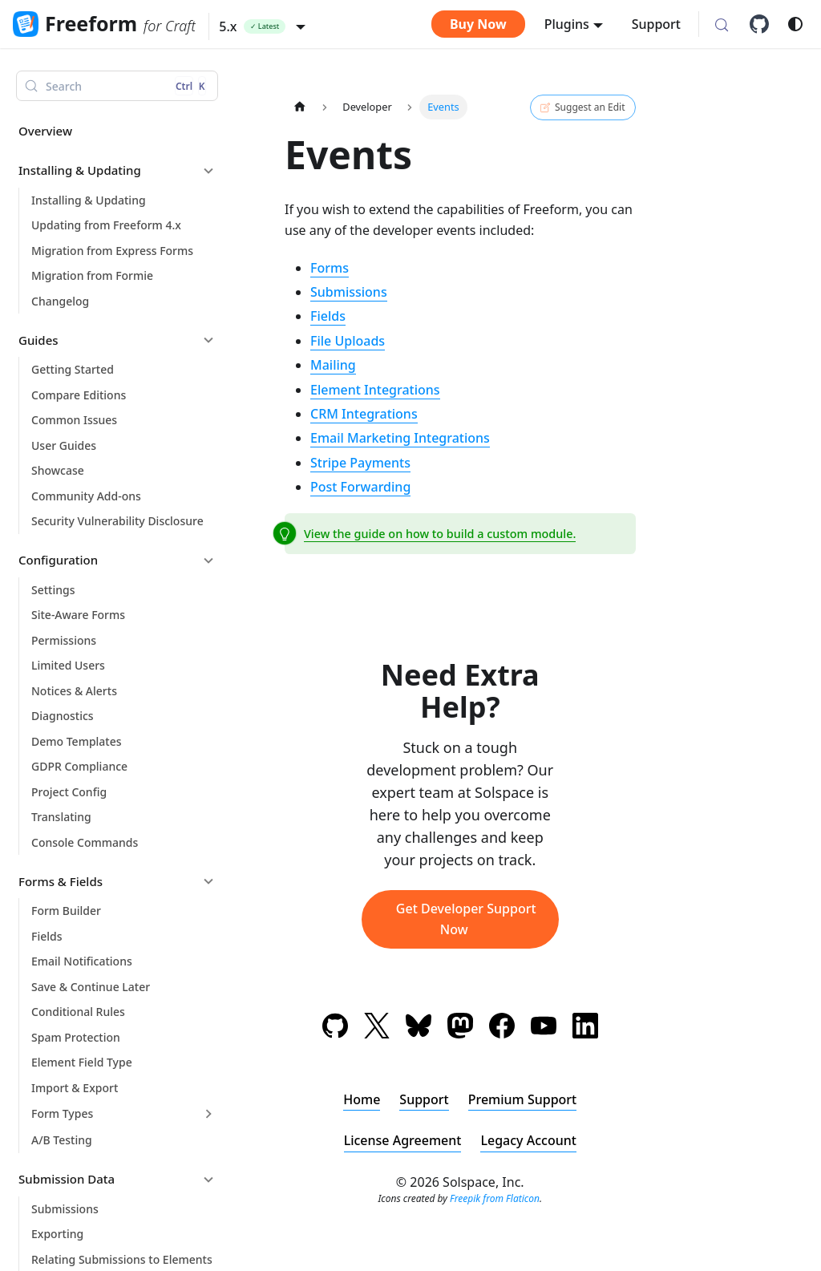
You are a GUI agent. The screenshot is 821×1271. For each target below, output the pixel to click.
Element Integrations (375, 390)
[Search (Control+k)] (721, 25)
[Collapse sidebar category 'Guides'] (208, 340)
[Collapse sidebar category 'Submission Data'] (208, 1179)
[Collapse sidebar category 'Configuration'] (208, 560)
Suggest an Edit (582, 107)
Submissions (348, 292)
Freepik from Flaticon (495, 1198)
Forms (329, 268)
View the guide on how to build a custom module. (440, 533)
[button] (262, 26)
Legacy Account (528, 1140)
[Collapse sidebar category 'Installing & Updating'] (208, 170)
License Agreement (403, 1140)
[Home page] (300, 107)
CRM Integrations (364, 414)
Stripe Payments (360, 463)
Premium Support (522, 1099)
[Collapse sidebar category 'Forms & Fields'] (208, 881)
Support (656, 24)
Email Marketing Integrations (400, 438)
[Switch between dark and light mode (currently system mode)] (795, 24)
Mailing (333, 365)
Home (361, 1099)
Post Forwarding (360, 487)
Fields (328, 316)
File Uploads (347, 341)
